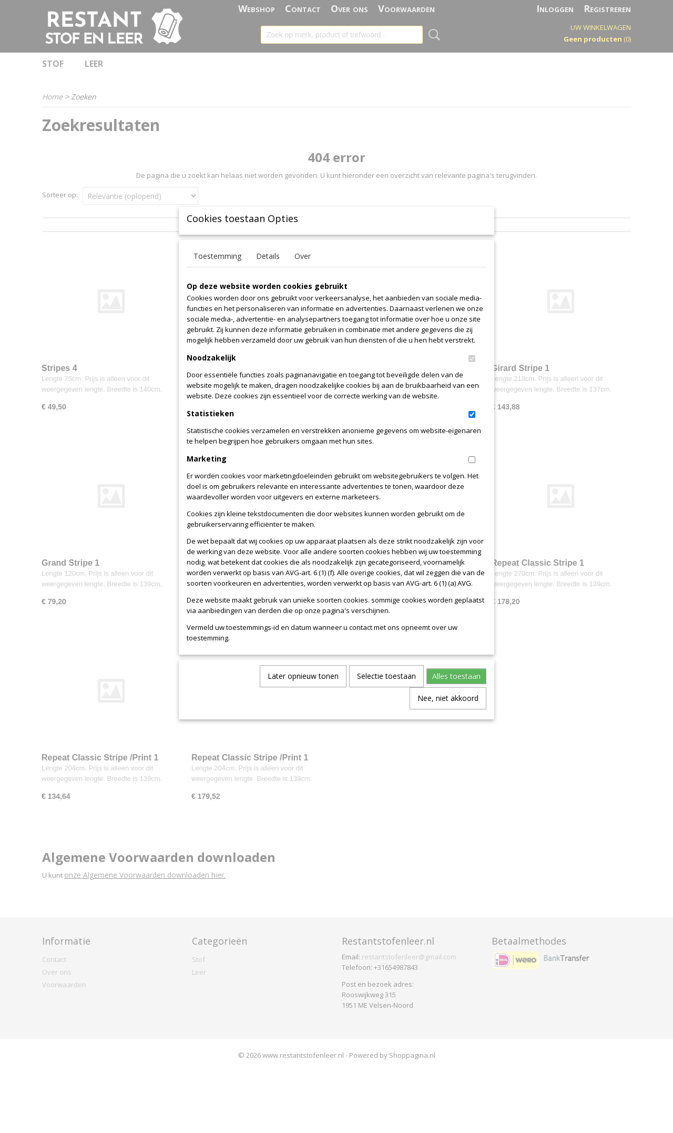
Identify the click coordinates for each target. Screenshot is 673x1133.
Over (302, 273)
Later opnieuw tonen (303, 693)
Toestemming (217, 273)
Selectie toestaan (386, 693)
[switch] (471, 376)
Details (268, 273)
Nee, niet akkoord (447, 715)
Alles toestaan (456, 693)
